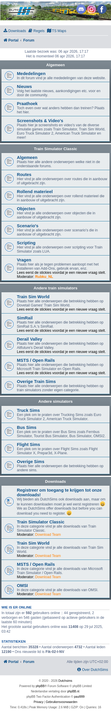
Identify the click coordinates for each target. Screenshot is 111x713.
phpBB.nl (73, 691)
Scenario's (27, 225)
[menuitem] (14, 31)
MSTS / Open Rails (36, 360)
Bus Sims (26, 427)
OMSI (22, 585)
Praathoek (27, 103)
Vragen (24, 260)
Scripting (26, 243)
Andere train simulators (55, 288)
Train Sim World (33, 296)
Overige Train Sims (36, 381)
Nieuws (24, 86)
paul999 (79, 696)
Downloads (55, 481)
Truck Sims (28, 410)
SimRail (25, 318)
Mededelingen (31, 73)
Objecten (26, 208)
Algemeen (55, 65)
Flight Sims (28, 444)
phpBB (40, 686)
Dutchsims (65, 680)
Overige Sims (30, 461)
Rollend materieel (35, 191)
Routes (24, 174)
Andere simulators (55, 401)
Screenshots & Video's (40, 120)
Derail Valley (29, 339)
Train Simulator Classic (55, 149)
